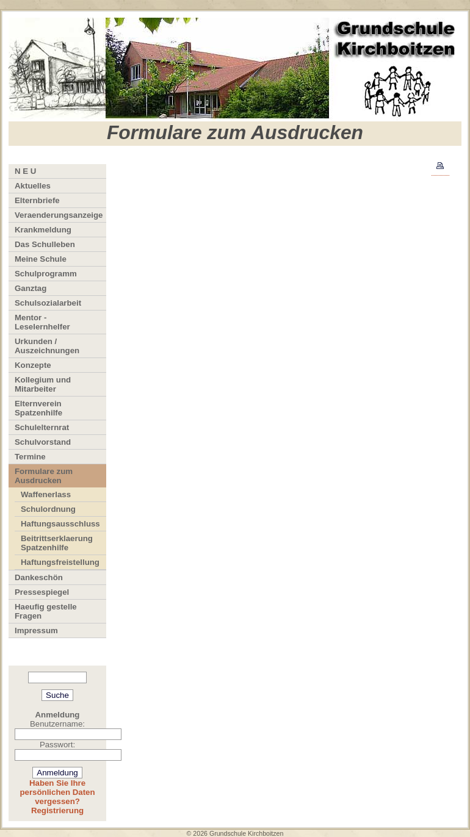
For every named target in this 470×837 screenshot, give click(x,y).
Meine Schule (41, 259)
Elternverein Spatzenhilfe (38, 408)
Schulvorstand (43, 442)
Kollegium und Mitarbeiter (43, 384)
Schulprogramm (46, 273)
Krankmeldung (43, 229)
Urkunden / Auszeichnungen (47, 346)
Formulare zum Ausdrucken (44, 476)
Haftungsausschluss (60, 523)
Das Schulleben (45, 244)
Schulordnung (48, 509)
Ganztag (30, 288)
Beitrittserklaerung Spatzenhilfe (57, 543)
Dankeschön (39, 577)
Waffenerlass (46, 494)
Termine (30, 456)
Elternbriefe (37, 200)
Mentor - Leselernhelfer (42, 322)
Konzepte (33, 365)
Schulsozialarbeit (48, 302)
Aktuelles (33, 185)
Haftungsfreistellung (60, 562)
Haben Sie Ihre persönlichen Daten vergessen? (57, 792)
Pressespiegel (42, 592)
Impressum (36, 630)
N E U (25, 171)
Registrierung (57, 810)
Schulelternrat (42, 427)
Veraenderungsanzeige (59, 215)
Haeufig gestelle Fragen (46, 611)
